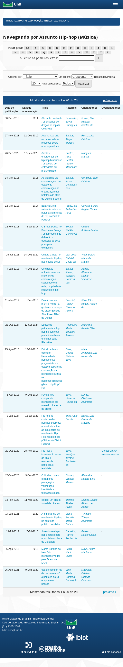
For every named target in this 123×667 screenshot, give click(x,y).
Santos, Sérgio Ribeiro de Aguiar (89, 503)
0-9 (27, 48)
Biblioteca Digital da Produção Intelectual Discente (37, 21)
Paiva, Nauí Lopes (69, 552)
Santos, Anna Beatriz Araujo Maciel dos (71, 160)
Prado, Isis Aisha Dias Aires (71, 209)
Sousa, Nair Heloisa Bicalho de (87, 122)
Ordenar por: (15, 76)
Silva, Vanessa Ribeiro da (71, 398)
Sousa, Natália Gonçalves (71, 230)
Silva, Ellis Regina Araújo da (89, 304)
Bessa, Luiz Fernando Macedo (87, 419)
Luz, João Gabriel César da (71, 258)
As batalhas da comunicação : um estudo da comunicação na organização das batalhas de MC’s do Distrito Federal (51, 188)
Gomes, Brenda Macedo (70, 479)
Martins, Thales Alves (70, 503)
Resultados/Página (104, 76)
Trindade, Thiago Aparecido (86, 517)
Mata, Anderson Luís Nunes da (89, 353)
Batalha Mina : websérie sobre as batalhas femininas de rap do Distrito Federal (51, 212)
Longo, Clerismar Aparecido (86, 398)
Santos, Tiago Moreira (70, 139)
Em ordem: (65, 76)
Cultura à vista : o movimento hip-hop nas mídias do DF (51, 258)
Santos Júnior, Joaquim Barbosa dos (70, 275)
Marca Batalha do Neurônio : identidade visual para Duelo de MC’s (51, 556)
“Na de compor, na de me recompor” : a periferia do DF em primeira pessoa (51, 576)
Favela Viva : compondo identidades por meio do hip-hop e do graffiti (51, 401)
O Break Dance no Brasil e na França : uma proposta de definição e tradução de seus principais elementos (51, 237)
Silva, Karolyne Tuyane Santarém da (71, 457)
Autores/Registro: (51, 83)
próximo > (110, 100)
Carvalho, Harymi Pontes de (71, 535)
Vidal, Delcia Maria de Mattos (88, 258)
